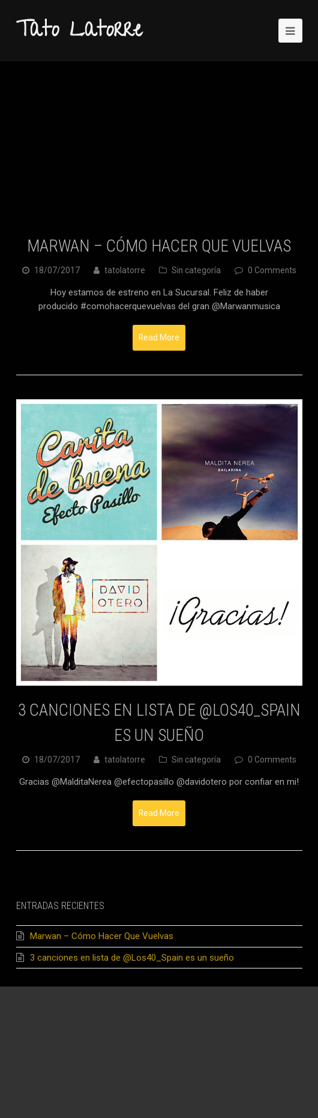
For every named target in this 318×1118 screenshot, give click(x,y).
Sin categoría (196, 270)
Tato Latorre (79, 31)
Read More (159, 337)
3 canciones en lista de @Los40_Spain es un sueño (132, 957)
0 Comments (272, 270)
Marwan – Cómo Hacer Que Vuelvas (159, 246)
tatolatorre (124, 270)
